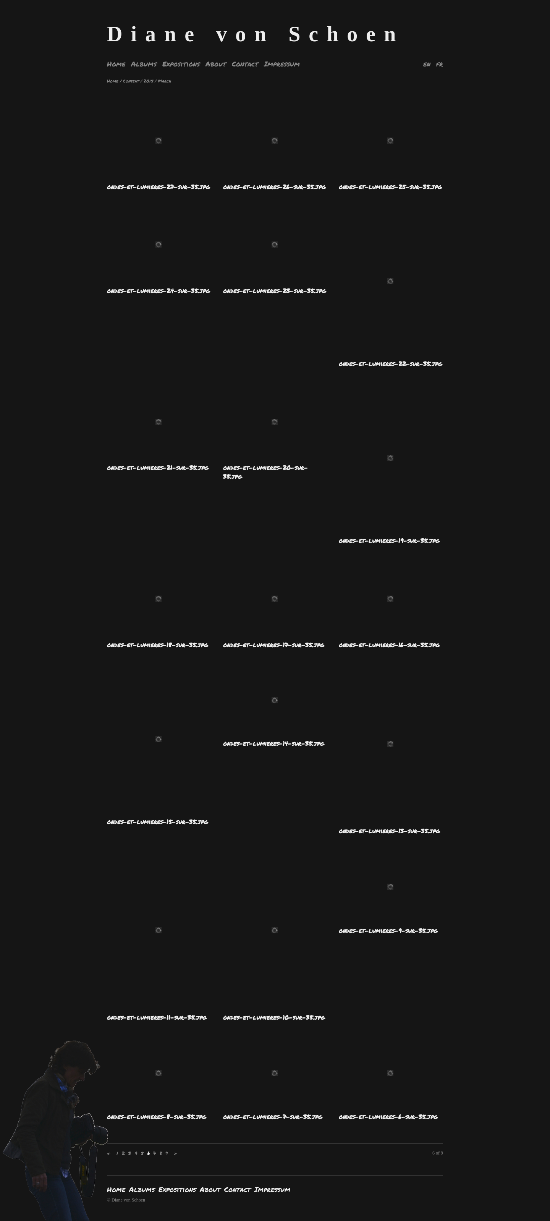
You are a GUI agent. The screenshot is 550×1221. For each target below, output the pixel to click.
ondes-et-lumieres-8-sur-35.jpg (156, 1116)
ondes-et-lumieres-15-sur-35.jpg (157, 821)
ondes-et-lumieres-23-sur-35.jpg (274, 290)
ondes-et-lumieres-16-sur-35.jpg (389, 644)
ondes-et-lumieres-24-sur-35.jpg (158, 290)
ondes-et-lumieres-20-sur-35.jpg (265, 472)
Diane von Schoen (255, 34)
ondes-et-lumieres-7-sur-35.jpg (272, 1116)
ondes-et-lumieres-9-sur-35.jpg (388, 930)
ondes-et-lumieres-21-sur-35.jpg (157, 467)
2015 (148, 81)
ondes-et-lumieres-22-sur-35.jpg (390, 363)
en (426, 64)
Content (131, 81)
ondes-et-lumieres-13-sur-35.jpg (389, 830)
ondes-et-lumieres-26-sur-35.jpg (274, 186)
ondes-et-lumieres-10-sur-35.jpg (274, 1017)
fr (439, 64)
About (215, 64)
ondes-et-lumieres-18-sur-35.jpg (157, 644)
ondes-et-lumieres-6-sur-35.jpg (388, 1116)
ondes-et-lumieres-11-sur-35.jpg (156, 1017)
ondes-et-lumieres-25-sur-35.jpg (390, 186)
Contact (245, 64)
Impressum (282, 64)
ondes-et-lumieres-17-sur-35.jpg (273, 644)
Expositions (181, 64)
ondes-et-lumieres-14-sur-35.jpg (273, 743)
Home (116, 64)
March (164, 81)
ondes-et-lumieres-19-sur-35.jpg (389, 540)
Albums (144, 64)
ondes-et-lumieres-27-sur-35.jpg (158, 186)
